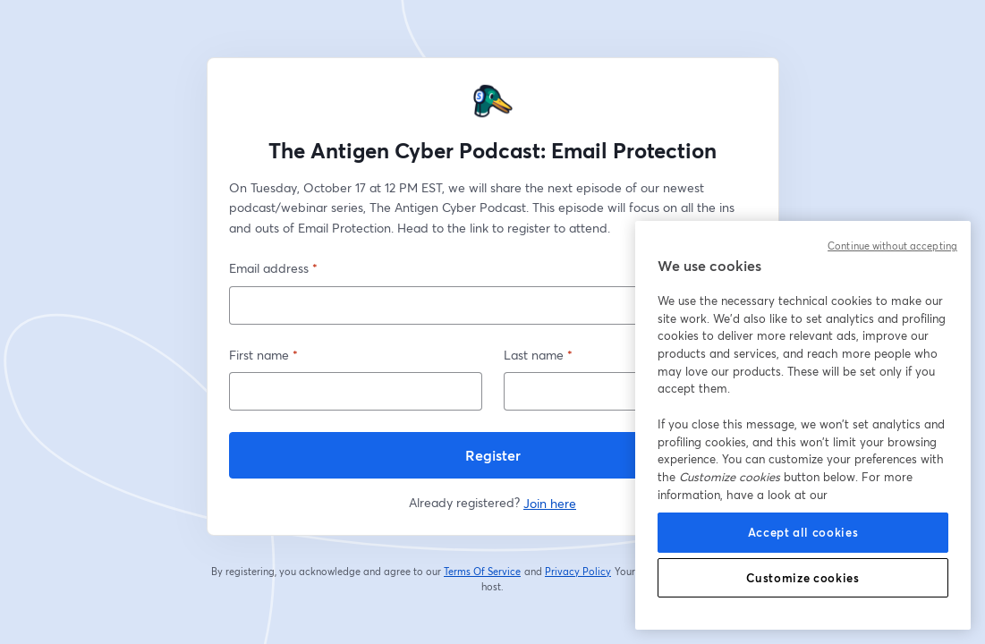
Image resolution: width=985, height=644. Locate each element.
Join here (549, 503)
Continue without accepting (892, 246)
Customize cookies (802, 578)
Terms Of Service (483, 571)
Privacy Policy (578, 571)
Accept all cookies (803, 532)
